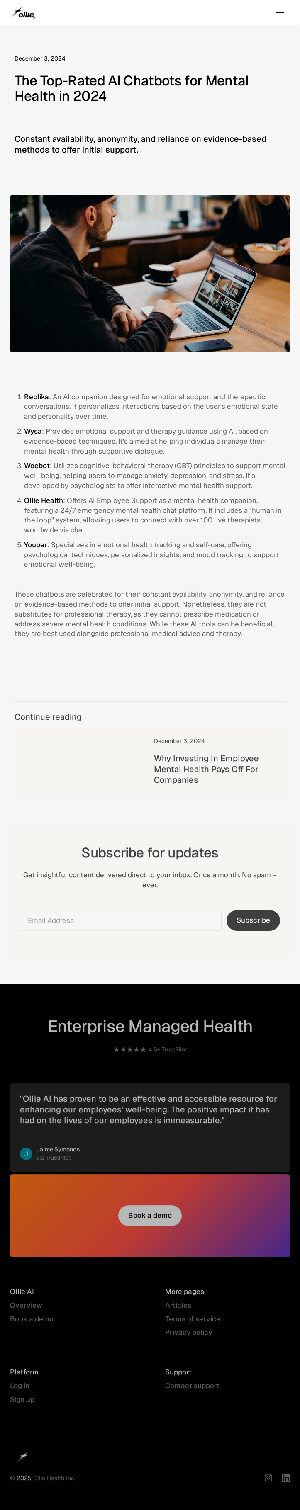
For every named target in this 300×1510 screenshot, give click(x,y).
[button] (280, 12)
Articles (178, 1309)
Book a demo (32, 1323)
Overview (26, 1309)
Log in (19, 1390)
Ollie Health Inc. (54, 1482)
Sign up (22, 1403)
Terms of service (192, 1323)
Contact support (192, 1390)
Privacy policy (188, 1336)
